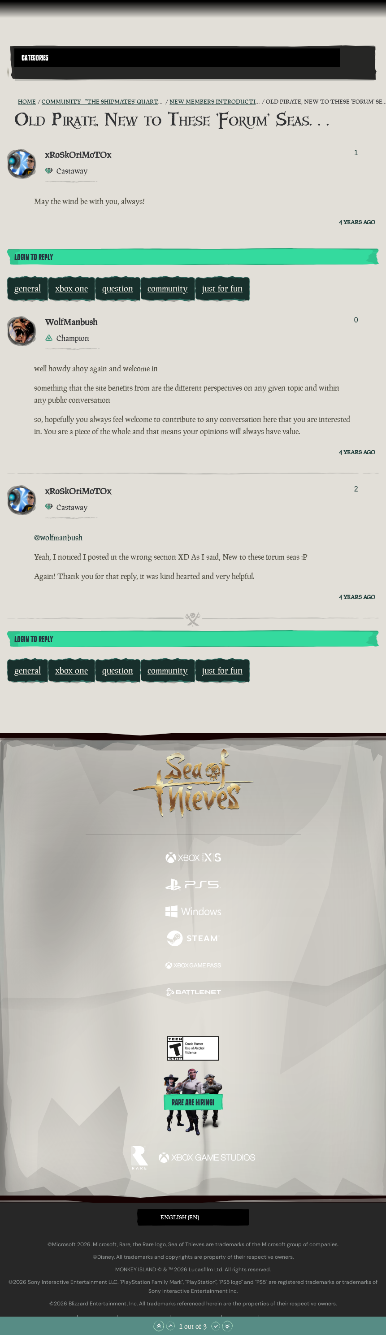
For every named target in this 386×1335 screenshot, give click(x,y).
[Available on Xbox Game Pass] (193, 966)
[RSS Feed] (12, 101)
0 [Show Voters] (356, 320)
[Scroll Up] (170, 1326)
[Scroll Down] (215, 1326)
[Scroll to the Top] (158, 1326)
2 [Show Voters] (356, 489)
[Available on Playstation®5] (193, 886)
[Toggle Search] (28, 72)
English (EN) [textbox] (179, 1217)
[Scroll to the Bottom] (227, 1326)
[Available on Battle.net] (193, 993)
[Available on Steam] (193, 939)
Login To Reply (33, 257)
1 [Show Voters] (356, 153)
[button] (177, 57)
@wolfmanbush (58, 538)
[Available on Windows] (193, 912)
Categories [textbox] (35, 57)
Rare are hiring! (193, 1103)
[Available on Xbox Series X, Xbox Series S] (193, 859)
